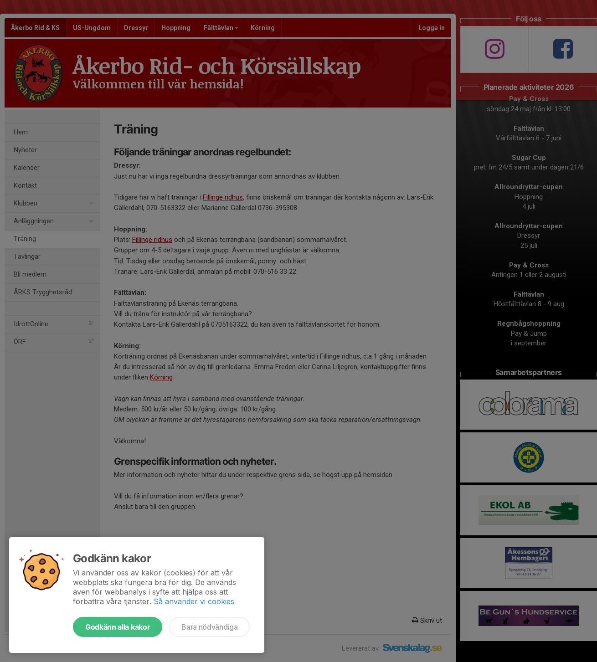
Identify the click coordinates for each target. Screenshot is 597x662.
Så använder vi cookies (194, 601)
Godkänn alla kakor (117, 626)
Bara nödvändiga (209, 626)
